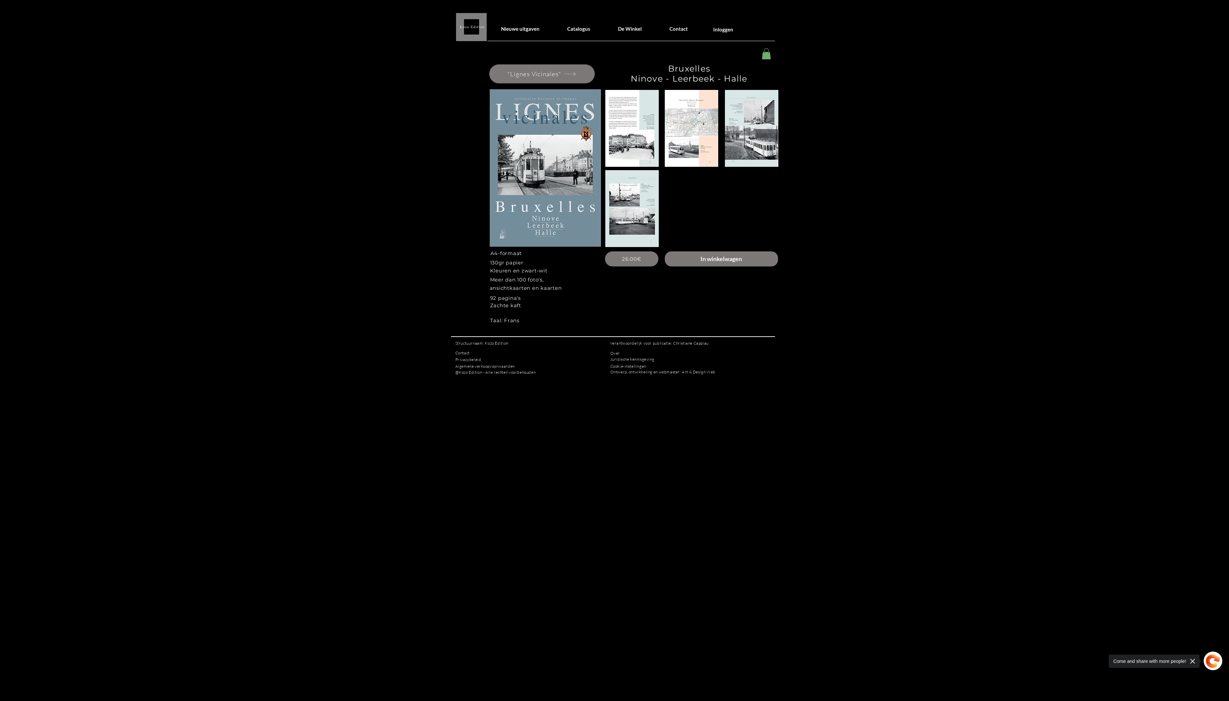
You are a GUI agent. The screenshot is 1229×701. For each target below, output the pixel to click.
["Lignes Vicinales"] (542, 74)
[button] (766, 53)
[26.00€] (631, 258)
